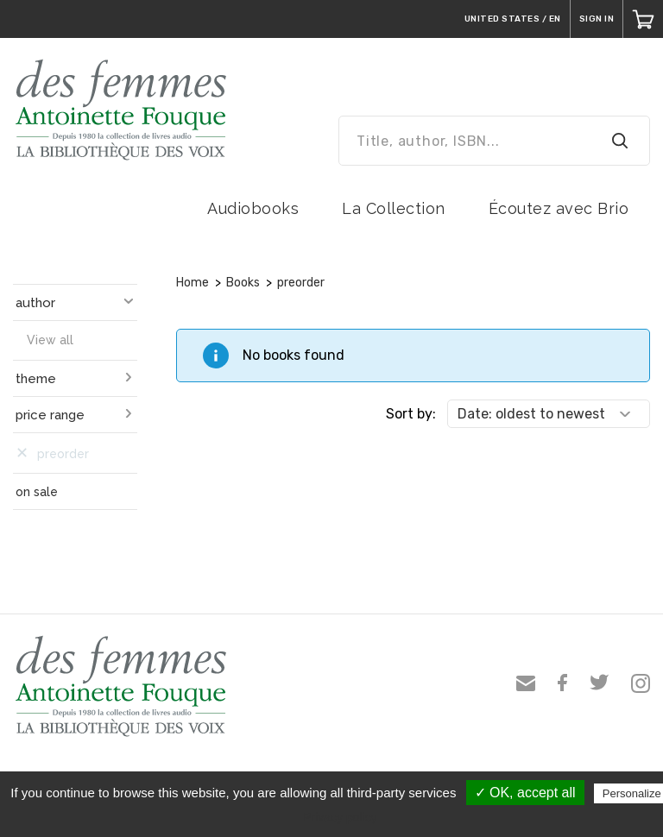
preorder (301, 282)
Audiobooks (253, 208)
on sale (37, 492)
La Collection (393, 208)
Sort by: (411, 414)
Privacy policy (340, 817)
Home (192, 282)
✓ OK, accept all (525, 792)
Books (243, 282)
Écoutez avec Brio (559, 208)
